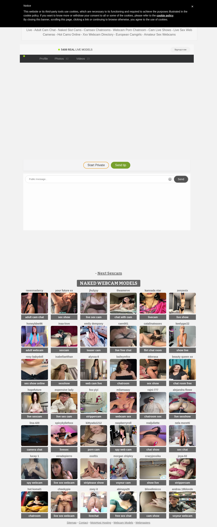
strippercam (93, 416)
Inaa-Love (64, 323)
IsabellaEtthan (64, 356)
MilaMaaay (123, 389)
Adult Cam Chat (45, 30)
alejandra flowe (182, 389)
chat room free (182, 383)
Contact (83, 522)
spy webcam (34, 482)
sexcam (64, 350)
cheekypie (64, 489)
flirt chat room (153, 350)
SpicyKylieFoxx (64, 422)
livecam (153, 317)
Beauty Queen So (182, 356)
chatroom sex (152, 416)
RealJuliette (152, 422)
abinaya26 (123, 489)
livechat (94, 515)
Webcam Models (123, 522)
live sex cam (94, 317)
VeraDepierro (64, 456)
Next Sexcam (109, 273)
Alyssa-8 (94, 356)
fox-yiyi (93, 389)
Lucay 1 (34, 456)
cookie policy (165, 15)
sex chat (182, 449)
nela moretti (182, 422)
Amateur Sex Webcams (160, 34)
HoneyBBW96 (34, 323)
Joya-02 (182, 456)
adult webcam (34, 350)
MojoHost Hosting (100, 522)
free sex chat (123, 515)
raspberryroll (123, 422)
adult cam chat (34, 317)
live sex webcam (64, 482)
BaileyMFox (123, 356)
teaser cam (94, 350)
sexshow (64, 383)
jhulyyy (93, 290)
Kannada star (153, 290)
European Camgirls (129, 34)
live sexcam (34, 416)
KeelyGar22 (182, 323)
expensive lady (64, 389)
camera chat (34, 449)
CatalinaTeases (153, 323)
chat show (152, 449)
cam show (153, 515)
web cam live (94, 383)
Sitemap (71, 522)
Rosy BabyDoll (34, 356)
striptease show (94, 482)
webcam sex (123, 416)
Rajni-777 (152, 389)
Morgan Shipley (123, 456)
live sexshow (182, 416)
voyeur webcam (182, 515)
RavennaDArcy (34, 290)
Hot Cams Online (68, 34)
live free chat (123, 350)
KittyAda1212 (94, 422)
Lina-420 (34, 422)
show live (182, 350)
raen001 (123, 323)
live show (182, 317)
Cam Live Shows (159, 30)
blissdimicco (153, 489)
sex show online (34, 383)
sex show (64, 317)
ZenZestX (182, 290)
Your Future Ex (64, 290)
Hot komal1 (35, 489)
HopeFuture (34, 389)
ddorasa (153, 356)
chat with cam (123, 317)
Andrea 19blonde (182, 489)
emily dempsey (93, 323)
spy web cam (123, 449)
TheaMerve (123, 290)
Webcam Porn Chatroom (129, 30)
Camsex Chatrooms (97, 30)
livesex (64, 449)
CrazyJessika (153, 456)
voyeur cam (123, 482)
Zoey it (94, 489)
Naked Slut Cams (70, 30)
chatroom (123, 383)
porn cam (94, 449)
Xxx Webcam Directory (98, 34)
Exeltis (94, 456)
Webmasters (142, 522)
